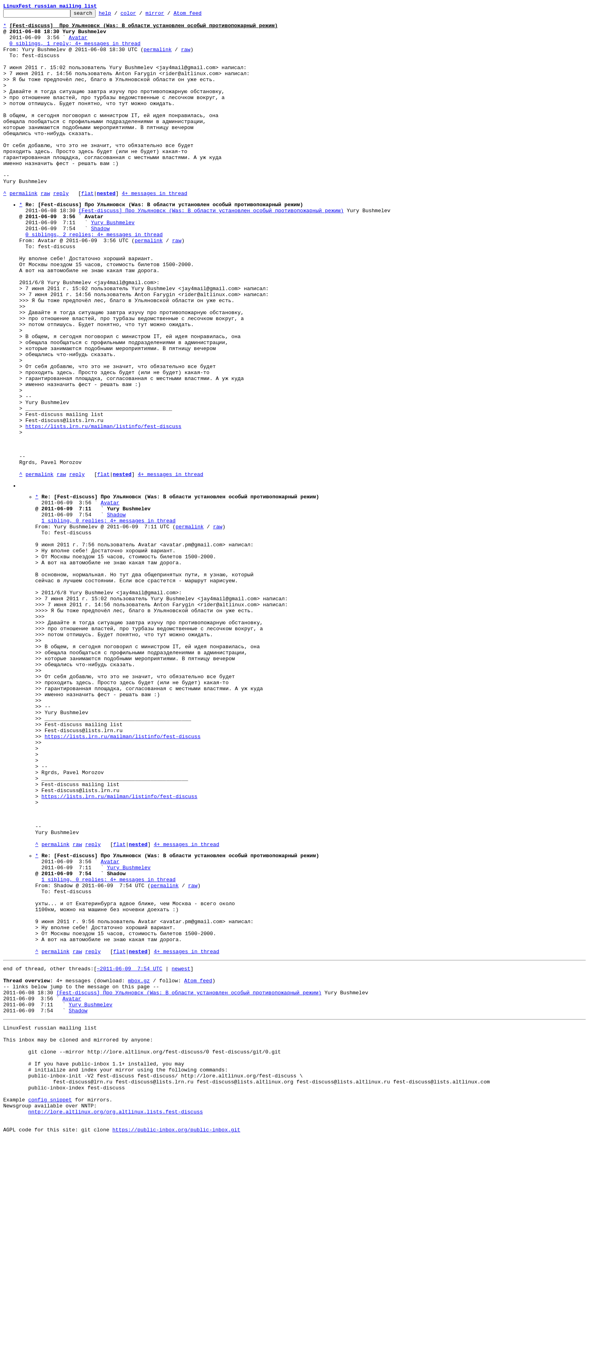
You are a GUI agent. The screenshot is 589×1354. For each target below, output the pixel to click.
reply (61, 230)
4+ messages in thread (154, 230)
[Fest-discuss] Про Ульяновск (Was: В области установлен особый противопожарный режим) (210, 249)
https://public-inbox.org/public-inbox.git (176, 1345)
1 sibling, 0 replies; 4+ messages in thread (109, 619)
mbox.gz (139, 1168)
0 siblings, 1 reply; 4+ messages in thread (75, 50)
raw (185, 57)
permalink (158, 57)
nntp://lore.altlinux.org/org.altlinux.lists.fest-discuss (115, 1323)
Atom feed (200, 15)
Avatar (78, 43)
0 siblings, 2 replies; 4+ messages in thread (94, 278)
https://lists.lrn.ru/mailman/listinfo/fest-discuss (104, 508)
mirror (167, 15)
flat (87, 230)
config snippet (50, 1309)
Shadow (100, 271)
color (140, 15)
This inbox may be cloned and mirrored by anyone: (78, 1237)
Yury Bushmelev (112, 264)
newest (181, 1154)
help (117, 15)
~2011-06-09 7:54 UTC (129, 1154)
